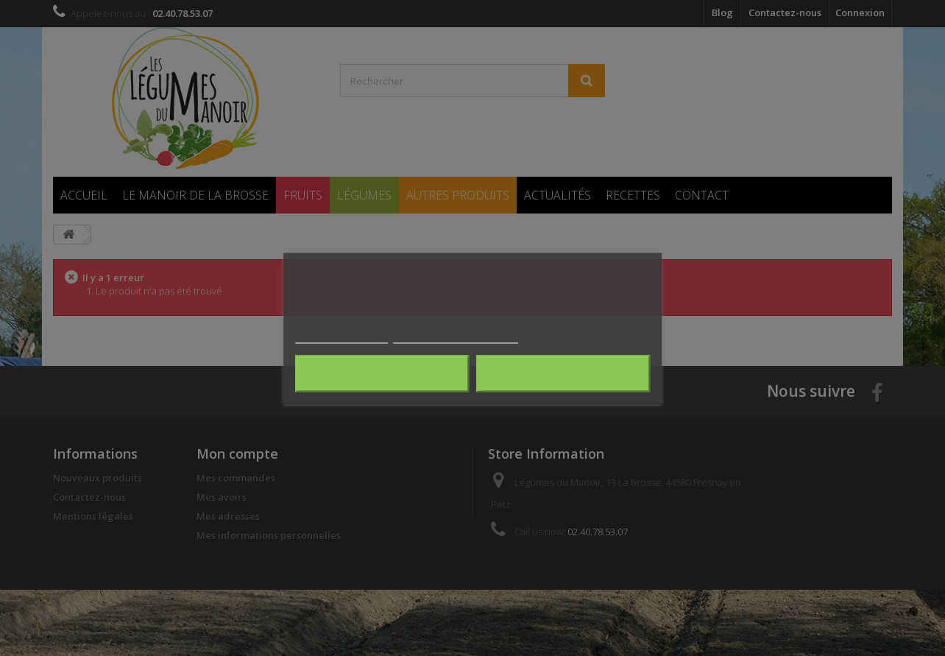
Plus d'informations (341, 336)
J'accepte (562, 373)
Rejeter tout (382, 373)
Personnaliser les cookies (455, 336)
